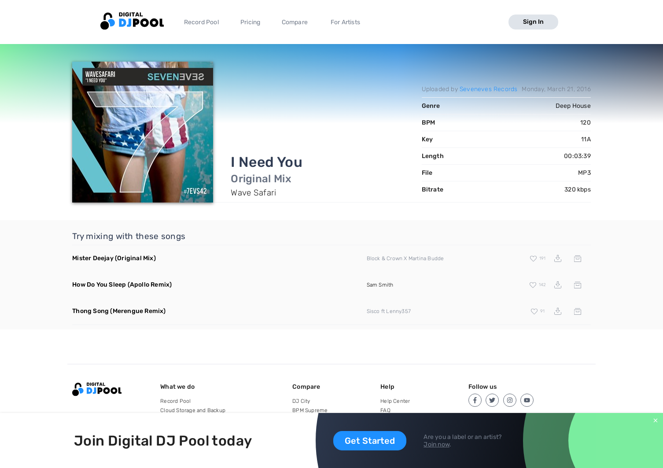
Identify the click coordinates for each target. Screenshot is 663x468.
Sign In (533, 22)
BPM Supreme (310, 410)
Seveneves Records (488, 89)
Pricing (250, 22)
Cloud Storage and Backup (192, 410)
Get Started (370, 440)
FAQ (385, 410)
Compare (295, 22)
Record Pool (201, 22)
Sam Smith (380, 285)
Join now (436, 444)
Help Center (395, 401)
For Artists (345, 22)
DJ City (301, 401)
